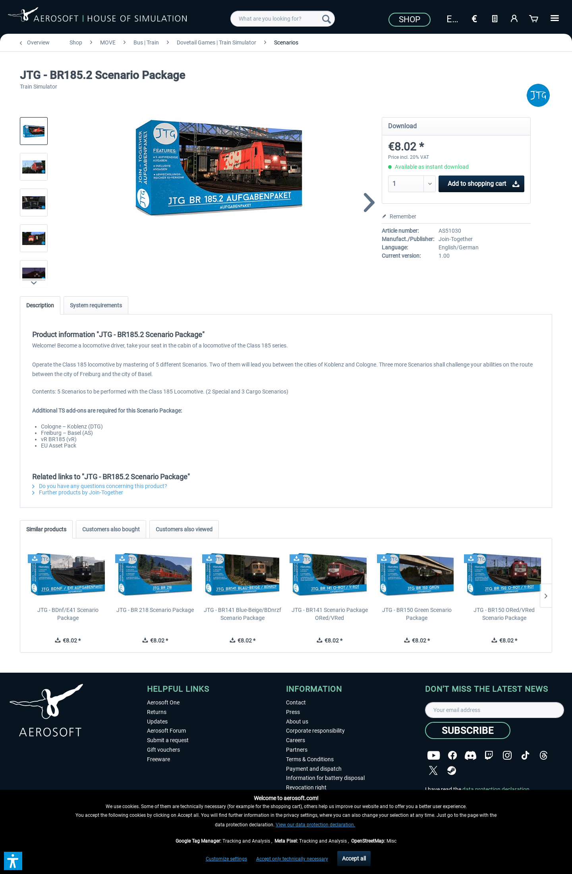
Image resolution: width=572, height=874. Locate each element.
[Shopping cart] (534, 18)
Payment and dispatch (314, 769)
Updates (157, 721)
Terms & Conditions (310, 759)
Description (40, 305)
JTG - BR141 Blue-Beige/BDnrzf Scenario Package (242, 614)
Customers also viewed (184, 529)
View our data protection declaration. (315, 825)
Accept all (354, 858)
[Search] (326, 19)
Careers (295, 740)
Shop (409, 19)
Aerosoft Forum (166, 730)
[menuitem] (282, 19)
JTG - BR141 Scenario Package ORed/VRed (330, 614)
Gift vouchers (163, 750)
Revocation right (306, 787)
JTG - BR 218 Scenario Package (155, 610)
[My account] (514, 18)
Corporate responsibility (315, 730)
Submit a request (168, 740)
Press (293, 712)
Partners (296, 750)
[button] (13, 861)
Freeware (158, 759)
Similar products (46, 529)
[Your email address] (494, 710)
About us (297, 721)
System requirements (96, 305)
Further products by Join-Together (77, 492)
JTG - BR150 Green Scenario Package (417, 614)
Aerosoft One (163, 702)
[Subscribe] (467, 730)
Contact (296, 702)
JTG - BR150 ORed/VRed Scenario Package (504, 614)
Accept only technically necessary (292, 859)
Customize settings (226, 859)
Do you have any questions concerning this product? (99, 486)
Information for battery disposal (325, 778)
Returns (156, 712)
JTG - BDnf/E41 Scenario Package (68, 614)
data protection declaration (495, 789)
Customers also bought (111, 529)
